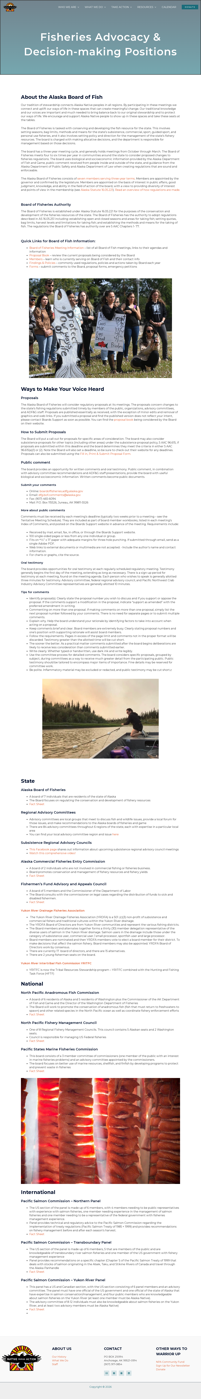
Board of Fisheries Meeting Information (56, 247)
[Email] (106, 1373)
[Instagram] (121, 1373)
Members (36, 259)
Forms (33, 266)
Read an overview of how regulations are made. (147, 190)
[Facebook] (114, 1373)
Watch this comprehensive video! (52, 853)
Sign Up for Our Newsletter (173, 1365)
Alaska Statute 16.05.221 (97, 190)
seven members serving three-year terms (106, 178)
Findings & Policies (42, 263)
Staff (55, 1364)
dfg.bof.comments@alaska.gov (60, 495)
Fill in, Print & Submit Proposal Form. (105, 454)
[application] (80, 7)
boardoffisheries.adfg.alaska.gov (62, 491)
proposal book (123, 419)
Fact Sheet (36, 804)
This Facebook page (43, 849)
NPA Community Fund (170, 1361)
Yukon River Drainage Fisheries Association (59, 910)
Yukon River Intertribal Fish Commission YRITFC (63, 963)
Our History (59, 1356)
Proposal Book (39, 255)
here (115, 834)
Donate (160, 1369)
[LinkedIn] (128, 1373)
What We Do (60, 1360)
